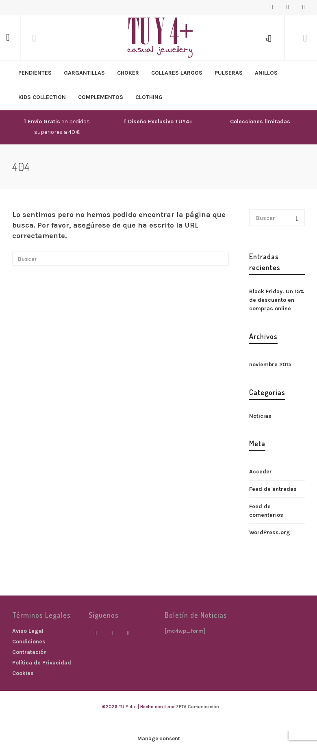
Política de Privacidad (41, 662)
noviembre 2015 (270, 364)
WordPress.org (269, 532)
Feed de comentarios (266, 510)
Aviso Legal (27, 631)
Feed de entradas (273, 489)
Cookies (23, 673)
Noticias (260, 416)
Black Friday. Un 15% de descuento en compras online (276, 300)
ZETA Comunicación (197, 706)
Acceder (260, 471)
